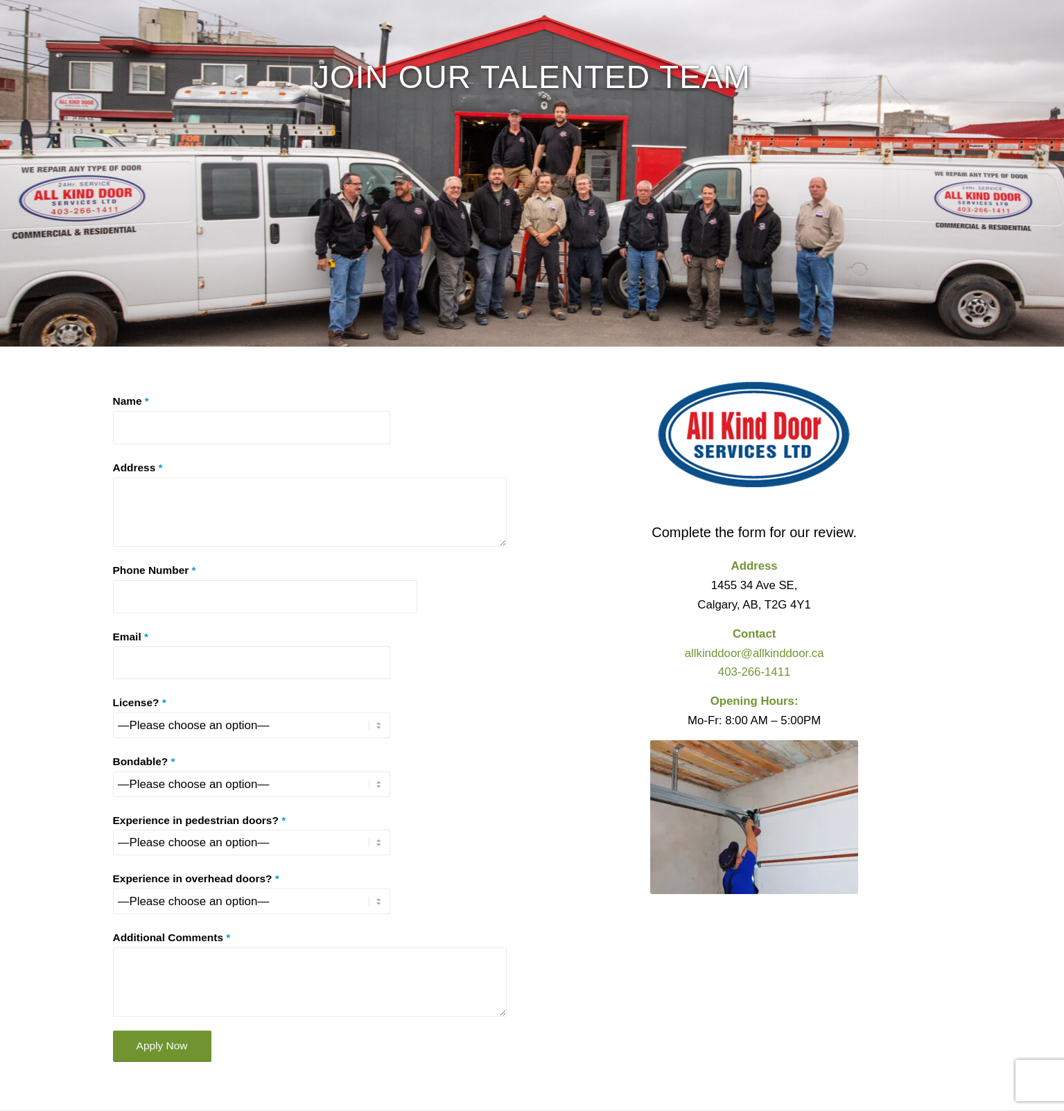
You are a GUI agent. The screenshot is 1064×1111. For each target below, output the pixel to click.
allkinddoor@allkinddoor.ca (754, 653)
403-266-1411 (754, 672)
